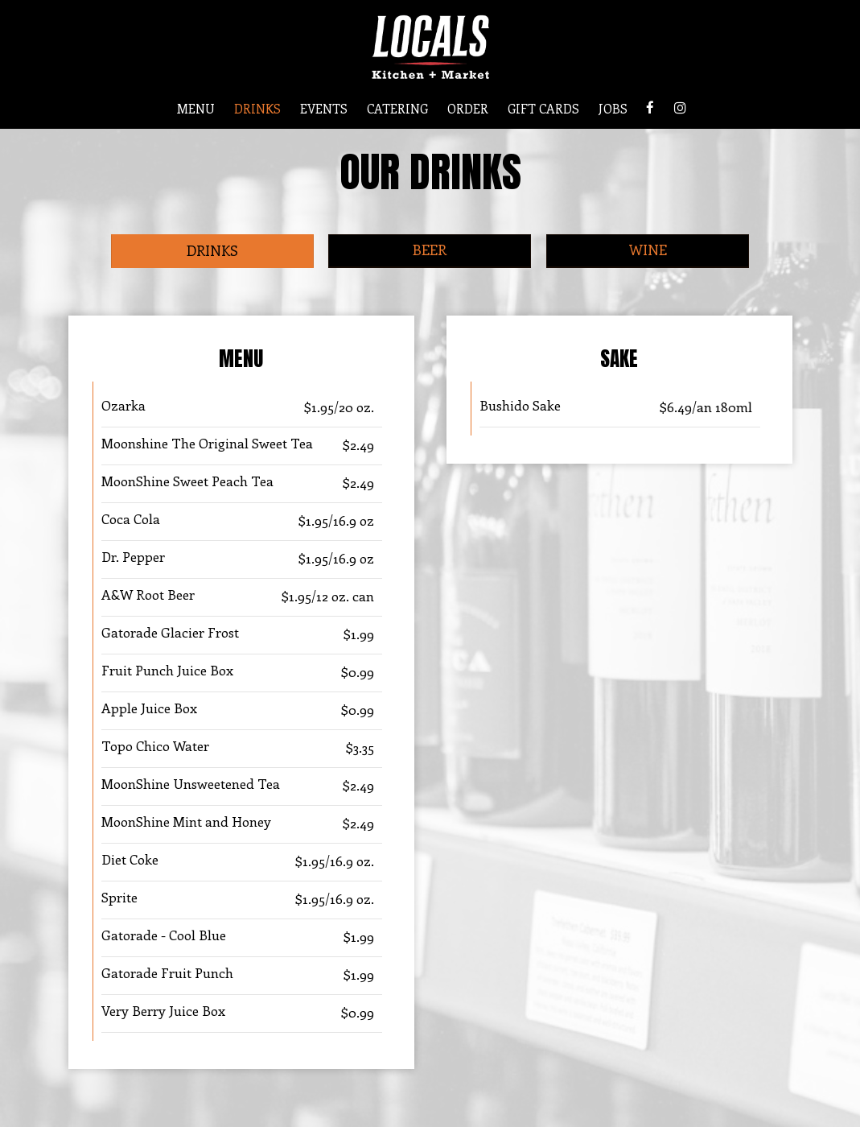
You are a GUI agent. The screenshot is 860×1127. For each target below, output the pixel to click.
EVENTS (324, 109)
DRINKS (257, 109)
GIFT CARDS (543, 109)
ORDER (467, 109)
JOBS (613, 109)
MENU (196, 109)
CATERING (397, 109)
